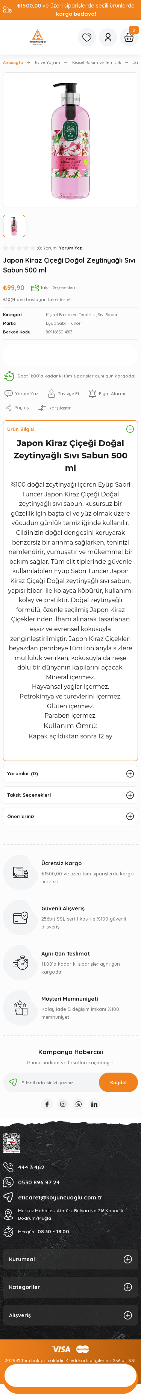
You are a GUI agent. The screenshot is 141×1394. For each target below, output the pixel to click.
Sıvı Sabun (108, 314)
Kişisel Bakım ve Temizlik (70, 314)
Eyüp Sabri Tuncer (64, 323)
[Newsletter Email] (70, 1082)
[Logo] (38, 37)
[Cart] (129, 37)
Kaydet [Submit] (118, 1082)
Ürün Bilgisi (20, 429)
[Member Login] (108, 37)
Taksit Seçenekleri (29, 795)
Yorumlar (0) (22, 773)
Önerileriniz (21, 816)
